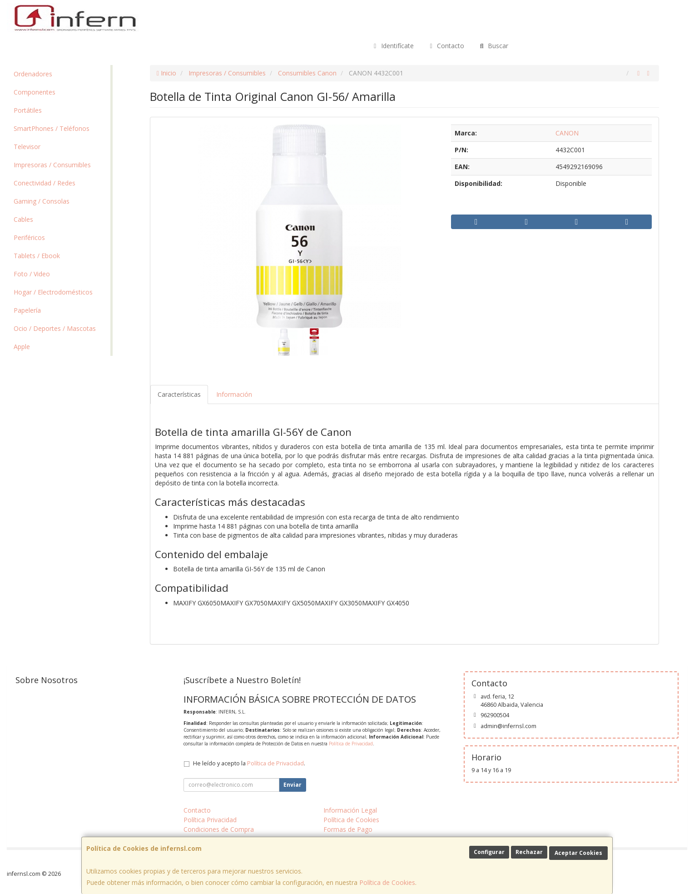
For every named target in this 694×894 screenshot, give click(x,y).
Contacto (446, 45)
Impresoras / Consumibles (52, 164)
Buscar (493, 45)
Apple (22, 346)
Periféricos (29, 237)
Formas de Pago (347, 829)
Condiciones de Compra (218, 829)
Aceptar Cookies (578, 853)
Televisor (27, 146)
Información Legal (350, 810)
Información (234, 394)
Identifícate (392, 45)
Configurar (489, 852)
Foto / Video (32, 274)
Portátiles (28, 110)
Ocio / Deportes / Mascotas (55, 328)
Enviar (292, 785)
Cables (23, 219)
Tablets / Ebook (37, 255)
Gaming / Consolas (41, 201)
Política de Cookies (387, 882)
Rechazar (529, 852)
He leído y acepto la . (249, 763)
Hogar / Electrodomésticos (53, 292)
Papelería (27, 310)
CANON (567, 133)
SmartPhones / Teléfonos (51, 128)
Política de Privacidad (351, 743)
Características (179, 394)
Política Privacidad (210, 819)
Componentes (34, 92)
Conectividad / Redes (44, 183)
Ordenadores (33, 74)
